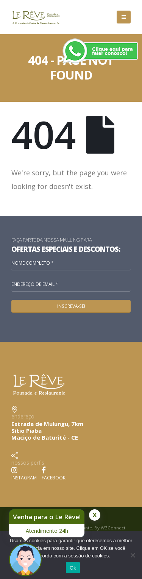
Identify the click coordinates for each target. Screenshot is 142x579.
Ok (73, 568)
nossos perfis (27, 462)
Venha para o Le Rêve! (47, 516)
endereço (22, 416)
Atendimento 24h (47, 530)
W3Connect (113, 528)
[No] (132, 555)
